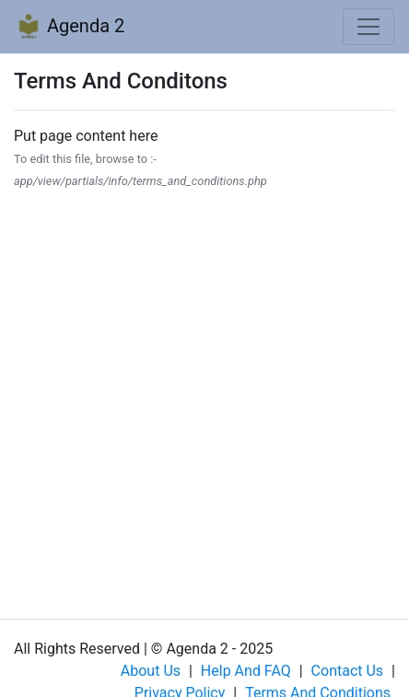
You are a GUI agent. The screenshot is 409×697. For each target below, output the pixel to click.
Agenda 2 (69, 27)
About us (151, 671)
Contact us (347, 671)
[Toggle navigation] (368, 26)
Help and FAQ (246, 671)
